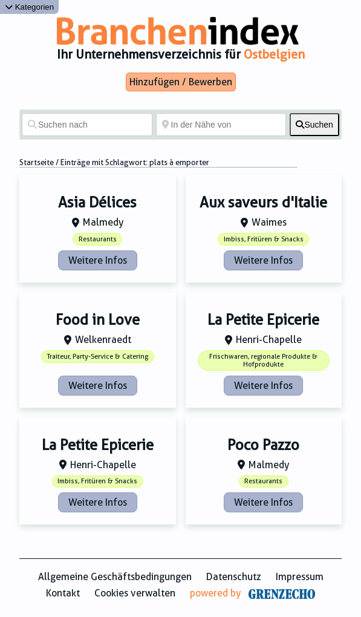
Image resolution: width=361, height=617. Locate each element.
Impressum (300, 577)
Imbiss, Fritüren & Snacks (264, 239)
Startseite (36, 162)
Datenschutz (233, 577)
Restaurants (98, 239)
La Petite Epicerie (263, 320)
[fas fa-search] (314, 124)
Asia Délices (97, 202)
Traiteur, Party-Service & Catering (97, 357)
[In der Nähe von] (221, 124)
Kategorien (29, 6)
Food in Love (98, 320)
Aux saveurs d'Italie (263, 202)
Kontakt (63, 593)
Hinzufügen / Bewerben (180, 82)
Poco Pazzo (263, 445)
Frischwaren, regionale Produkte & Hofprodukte (263, 360)
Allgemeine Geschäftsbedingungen (115, 577)
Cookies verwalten (134, 593)
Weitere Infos (97, 260)
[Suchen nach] (87, 124)
